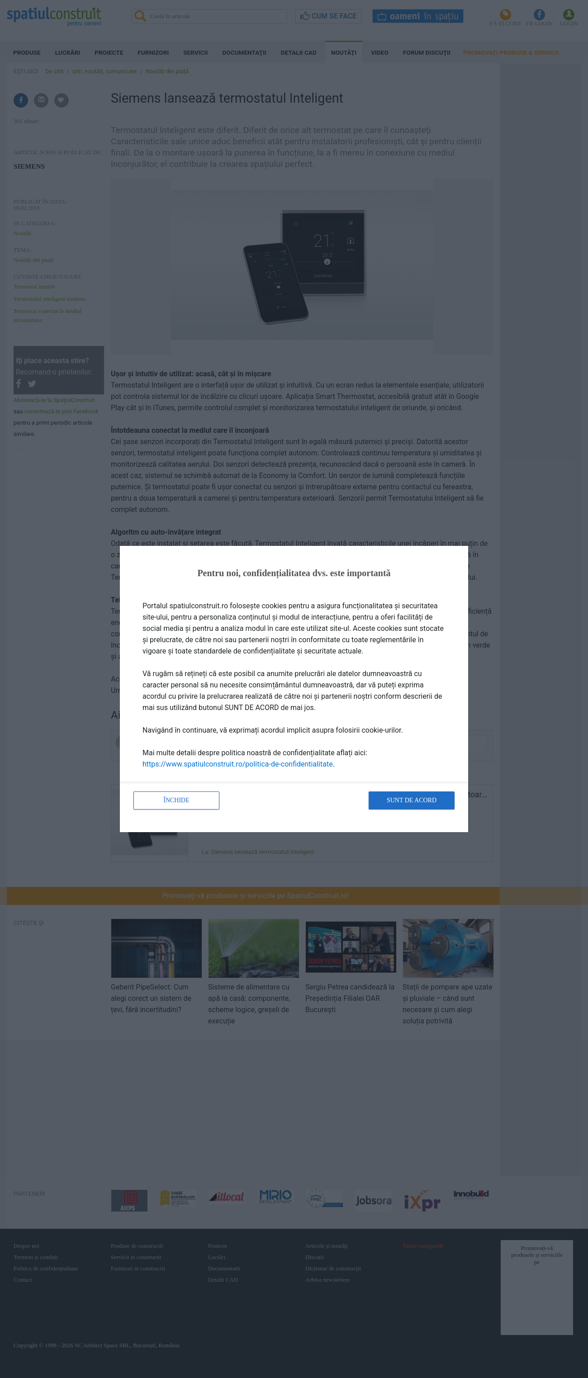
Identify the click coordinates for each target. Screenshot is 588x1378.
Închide (176, 800)
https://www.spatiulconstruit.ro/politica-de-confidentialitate (237, 764)
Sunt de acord (411, 800)
